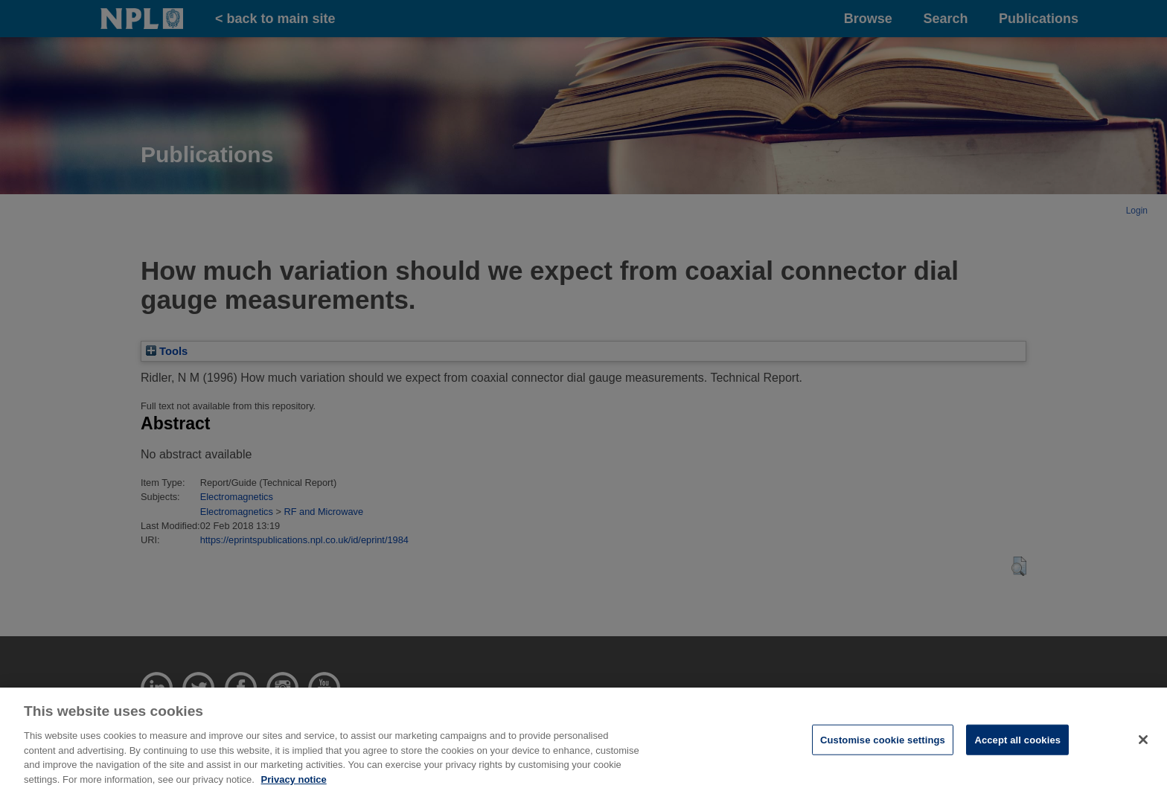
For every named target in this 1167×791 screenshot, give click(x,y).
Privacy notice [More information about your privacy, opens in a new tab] (294, 784)
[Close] (1143, 744)
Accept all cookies (1017, 744)
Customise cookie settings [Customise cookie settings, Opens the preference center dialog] (882, 744)
